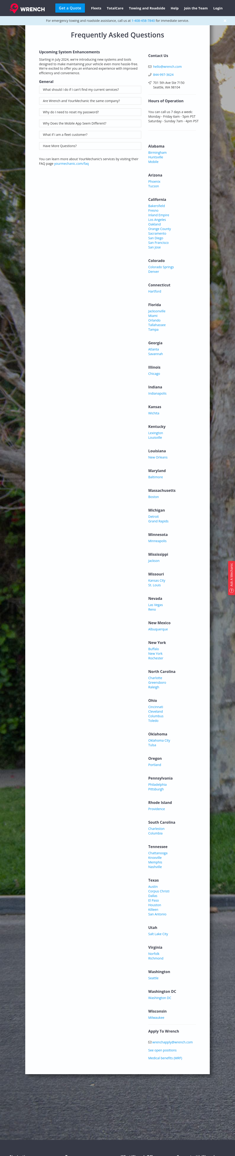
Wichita (153, 413)
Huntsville (155, 157)
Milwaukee (156, 1017)
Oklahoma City (159, 740)
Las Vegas (155, 605)
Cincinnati (155, 707)
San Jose (154, 247)
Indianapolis (157, 393)
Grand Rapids (158, 521)
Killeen (153, 909)
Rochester (155, 658)
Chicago (154, 373)
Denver (153, 271)
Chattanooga (158, 853)
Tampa (153, 329)
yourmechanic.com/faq (71, 163)
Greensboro (157, 682)
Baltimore (155, 477)
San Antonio (157, 914)
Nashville (155, 867)
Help (175, 8)
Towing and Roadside (147, 8)
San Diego (155, 238)
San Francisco (158, 242)
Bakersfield (156, 206)
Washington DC (159, 998)
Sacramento (157, 233)
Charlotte (155, 678)
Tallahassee (157, 325)
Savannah (155, 354)
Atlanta (153, 349)
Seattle (153, 978)
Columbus (155, 716)
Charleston (156, 828)
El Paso (153, 900)
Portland (154, 765)
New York (155, 653)
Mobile (153, 161)
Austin (153, 886)
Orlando (154, 320)
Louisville (155, 437)
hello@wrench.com (167, 66)
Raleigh (153, 687)
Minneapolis (157, 541)
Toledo (153, 720)
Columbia (155, 833)
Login (218, 8)
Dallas (152, 896)
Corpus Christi (158, 891)
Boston (153, 497)
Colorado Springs (161, 267)
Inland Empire (158, 215)
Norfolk (153, 953)
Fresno (153, 210)
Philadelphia (157, 784)
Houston (154, 905)
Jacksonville (156, 311)
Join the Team (196, 8)
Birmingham (157, 152)
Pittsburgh (156, 789)
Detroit (153, 516)
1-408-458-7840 (143, 20)
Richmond (155, 958)
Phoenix (154, 181)
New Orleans (158, 457)
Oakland (154, 224)
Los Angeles (157, 219)
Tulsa (152, 745)
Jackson (153, 560)
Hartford (154, 291)
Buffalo (153, 649)
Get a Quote (70, 8)
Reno (152, 609)
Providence (156, 809)
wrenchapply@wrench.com (172, 1042)
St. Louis (154, 585)
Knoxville (155, 857)
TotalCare (115, 8)
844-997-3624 (163, 74)
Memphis (155, 862)
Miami (152, 315)
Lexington (155, 433)
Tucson (153, 186)
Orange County (159, 229)
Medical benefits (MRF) (165, 1058)
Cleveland (155, 711)
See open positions (162, 1050)
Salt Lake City (158, 934)
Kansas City (156, 580)
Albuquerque (158, 629)
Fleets (96, 8)
